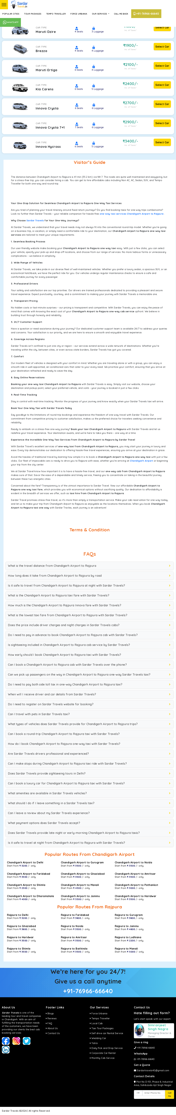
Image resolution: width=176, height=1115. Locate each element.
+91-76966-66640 (146, 13)
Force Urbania (78, 13)
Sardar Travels (35, 220)
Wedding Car (98, 1038)
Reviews (51, 1018)
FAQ (49, 1023)
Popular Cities (10, 13)
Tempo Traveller (56, 13)
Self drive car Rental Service (106, 1033)
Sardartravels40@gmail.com (151, 1070)
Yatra (94, 1043)
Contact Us (53, 1033)
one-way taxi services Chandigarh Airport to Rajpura (132, 213)
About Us (52, 1028)
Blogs (50, 1013)
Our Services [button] (100, 13)
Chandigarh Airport (141, 460)
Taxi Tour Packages (102, 1028)
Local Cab (96, 1023)
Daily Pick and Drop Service (106, 1048)
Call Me (169, 1094)
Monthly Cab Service (102, 1058)
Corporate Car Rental (103, 1053)
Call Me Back (121, 13)
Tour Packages (32, 13)
